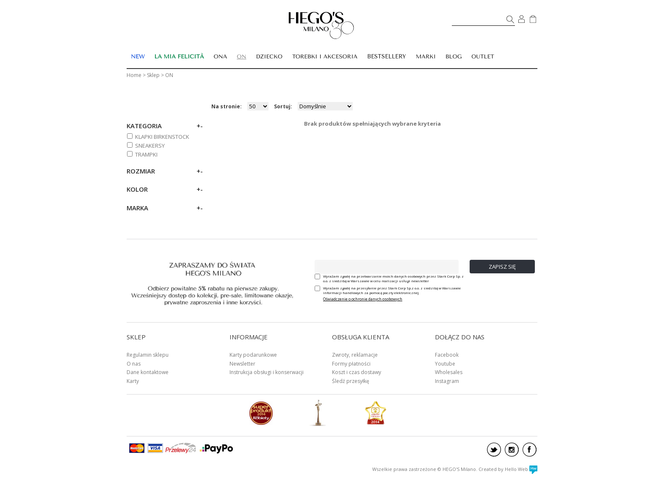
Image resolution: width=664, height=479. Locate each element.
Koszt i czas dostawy (356, 372)
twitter (494, 450)
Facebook (447, 354)
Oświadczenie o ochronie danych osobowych (362, 299)
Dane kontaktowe (148, 372)
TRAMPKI (146, 154)
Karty (133, 381)
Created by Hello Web (508, 469)
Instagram (447, 381)
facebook (530, 450)
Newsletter (242, 363)
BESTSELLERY (386, 56)
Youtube (445, 363)
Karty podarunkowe (253, 354)
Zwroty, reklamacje (355, 354)
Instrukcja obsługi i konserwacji (267, 372)
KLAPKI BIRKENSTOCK (162, 136)
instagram (512, 450)
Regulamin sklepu (148, 354)
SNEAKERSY (150, 145)
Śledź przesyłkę (350, 381)
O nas (134, 363)
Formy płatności (351, 363)
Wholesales (448, 372)
